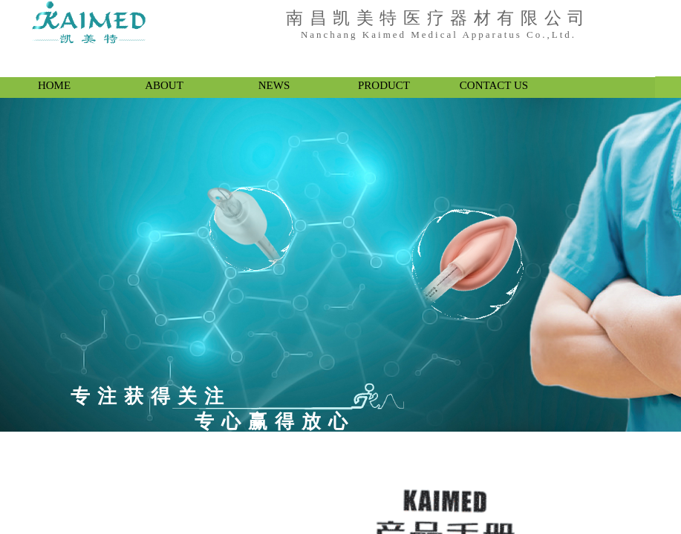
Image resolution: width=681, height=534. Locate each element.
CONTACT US (494, 85)
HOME (54, 85)
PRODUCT (384, 85)
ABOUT (164, 85)
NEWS (274, 85)
